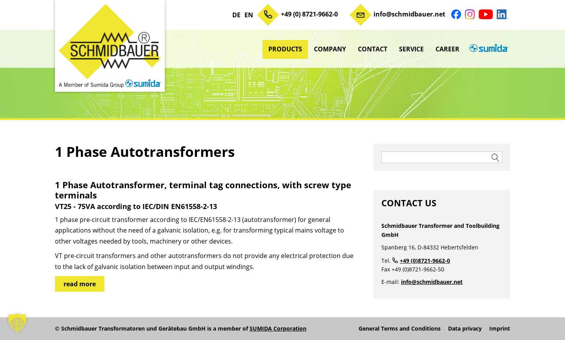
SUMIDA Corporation (278, 328)
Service (411, 49)
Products (285, 49)
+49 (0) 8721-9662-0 (309, 14)
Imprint (499, 328)
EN (248, 15)
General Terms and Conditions (400, 328)
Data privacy (465, 328)
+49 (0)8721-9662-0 (425, 260)
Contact (372, 49)
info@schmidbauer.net (409, 14)
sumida (487, 49)
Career (447, 49)
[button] (17, 322)
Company (330, 49)
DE (236, 15)
